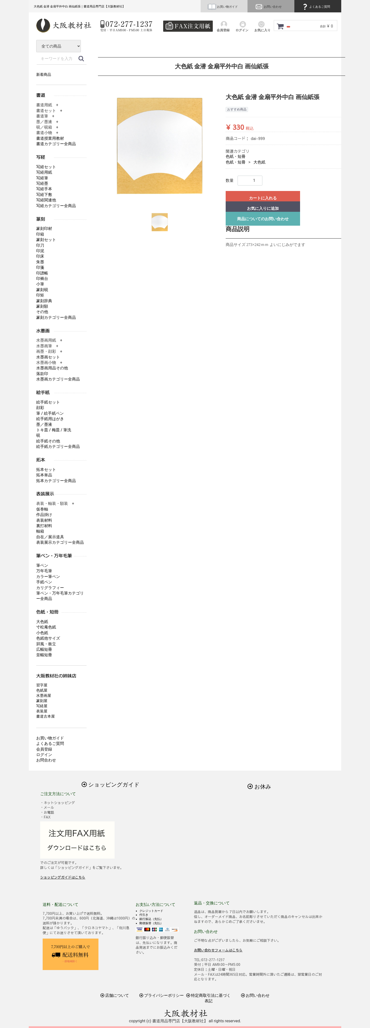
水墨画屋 (43, 695)
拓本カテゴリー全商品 (56, 480)
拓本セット (46, 469)
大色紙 (259, 162)
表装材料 (44, 520)
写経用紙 (44, 172)
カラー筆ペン (48, 576)
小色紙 (42, 632)
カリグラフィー (50, 587)
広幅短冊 (44, 649)
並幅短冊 (44, 654)
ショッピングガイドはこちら (62, 877)
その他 (42, 311)
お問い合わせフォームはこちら (218, 949)
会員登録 (44, 749)
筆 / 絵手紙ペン (50, 413)
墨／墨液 (44, 424)
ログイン (44, 754)
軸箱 (40, 531)
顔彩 (40, 407)
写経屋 (41, 706)
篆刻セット (46, 239)
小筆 (40, 284)
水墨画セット (48, 357)
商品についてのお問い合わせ (263, 218)
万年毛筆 (44, 570)
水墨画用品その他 (52, 368)
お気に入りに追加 (263, 208)
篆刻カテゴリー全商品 (56, 317)
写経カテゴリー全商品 (56, 205)
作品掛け (44, 514)
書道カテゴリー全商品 (56, 143)
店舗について (114, 995)
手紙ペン (44, 582)
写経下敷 (44, 194)
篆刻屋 (41, 701)
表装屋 (41, 711)
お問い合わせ (268, 6)
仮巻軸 (42, 509)
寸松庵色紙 (46, 627)
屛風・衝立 (46, 644)
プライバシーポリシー (161, 995)
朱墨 (40, 262)
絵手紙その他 (48, 441)
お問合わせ (46, 760)
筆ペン (42, 565)
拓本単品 (44, 475)
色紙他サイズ (48, 638)
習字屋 (41, 685)
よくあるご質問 (315, 6)
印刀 (40, 245)
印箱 (40, 234)
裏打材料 (44, 525)
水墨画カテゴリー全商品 (58, 379)
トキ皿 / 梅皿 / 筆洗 (53, 430)
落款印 (42, 373)
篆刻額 (42, 306)
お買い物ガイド (223, 6)
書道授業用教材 (50, 138)
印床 (40, 256)
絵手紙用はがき (50, 418)
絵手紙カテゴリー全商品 (58, 446)
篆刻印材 (44, 228)
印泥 (40, 250)
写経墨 (42, 183)
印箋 (40, 267)
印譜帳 (42, 273)
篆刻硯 (42, 289)
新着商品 (43, 74)
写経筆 (42, 178)
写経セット (46, 166)
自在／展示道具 (50, 537)
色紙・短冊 (236, 156)
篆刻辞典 (44, 300)
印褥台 (42, 278)
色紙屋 (41, 690)
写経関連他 (46, 200)
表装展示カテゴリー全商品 (60, 542)
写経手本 (44, 189)
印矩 (40, 295)
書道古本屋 (45, 716)
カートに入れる (263, 198)
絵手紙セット (48, 402)
